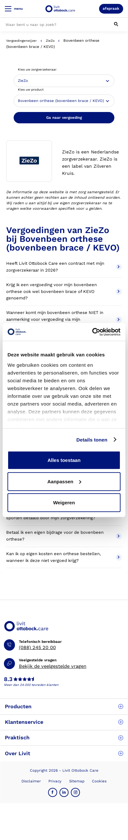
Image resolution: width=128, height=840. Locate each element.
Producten (64, 706)
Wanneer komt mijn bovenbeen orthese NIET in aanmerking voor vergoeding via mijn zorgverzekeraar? (64, 319)
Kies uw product (31, 89)
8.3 (8, 679)
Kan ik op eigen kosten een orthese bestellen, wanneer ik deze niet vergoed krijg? (64, 557)
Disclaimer (31, 781)
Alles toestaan (64, 460)
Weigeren (64, 502)
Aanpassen (64, 481)
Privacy (54, 781)
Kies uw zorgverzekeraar (37, 69)
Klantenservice (64, 722)
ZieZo (50, 40)
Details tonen (91, 439)
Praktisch (64, 737)
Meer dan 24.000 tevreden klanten (31, 685)
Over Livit (64, 753)
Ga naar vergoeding (64, 117)
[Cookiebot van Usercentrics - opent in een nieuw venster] (92, 332)
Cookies (99, 781)
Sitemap (76, 781)
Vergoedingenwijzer (21, 40)
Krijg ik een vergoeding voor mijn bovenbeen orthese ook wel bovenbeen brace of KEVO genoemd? (64, 291)
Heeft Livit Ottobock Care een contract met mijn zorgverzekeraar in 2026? (64, 267)
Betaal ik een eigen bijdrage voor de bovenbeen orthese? (64, 536)
